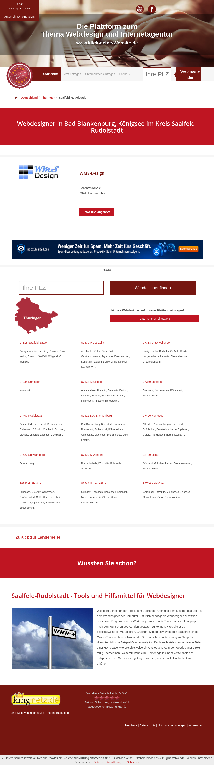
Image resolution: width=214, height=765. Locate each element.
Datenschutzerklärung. (108, 762)
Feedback (131, 725)
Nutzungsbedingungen (172, 725)
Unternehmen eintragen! (154, 318)
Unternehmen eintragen (100, 74)
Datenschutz (147, 725)
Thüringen (48, 97)
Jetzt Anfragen (72, 74)
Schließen (133, 762)
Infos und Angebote (97, 212)
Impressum (195, 725)
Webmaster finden (190, 74)
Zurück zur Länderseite (38, 537)
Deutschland (26, 97)
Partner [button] (124, 74)
